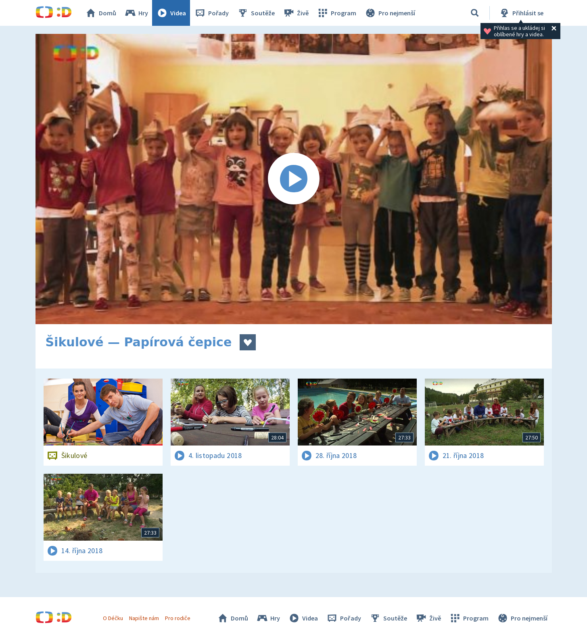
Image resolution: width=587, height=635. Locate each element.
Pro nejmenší (389, 13)
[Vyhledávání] (474, 13)
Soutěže (256, 13)
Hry (136, 13)
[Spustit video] (294, 179)
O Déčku (113, 618)
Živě (296, 13)
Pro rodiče (177, 618)
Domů (100, 13)
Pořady (211, 13)
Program (336, 13)
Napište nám (144, 618)
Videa (171, 13)
